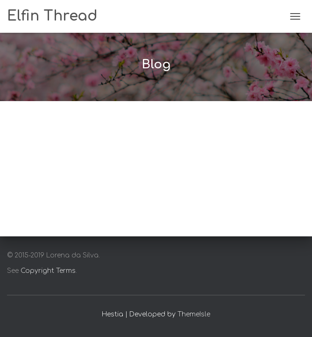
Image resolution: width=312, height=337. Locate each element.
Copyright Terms (48, 270)
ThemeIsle (193, 314)
